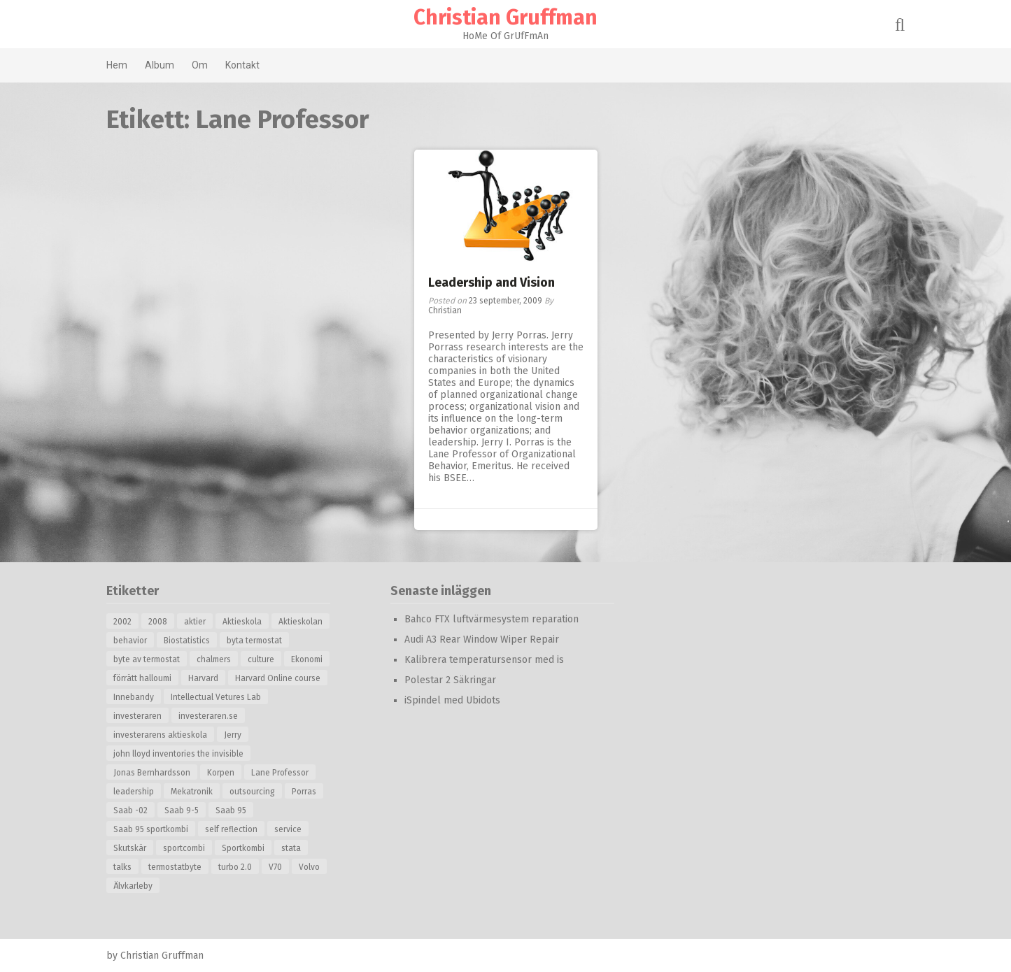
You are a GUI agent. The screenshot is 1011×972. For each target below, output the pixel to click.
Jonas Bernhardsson (151, 773)
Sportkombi (243, 848)
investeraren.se (208, 716)
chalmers (214, 659)
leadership (133, 791)
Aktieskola (242, 622)
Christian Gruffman (505, 17)
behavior (130, 640)
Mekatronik (192, 791)
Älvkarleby (133, 886)
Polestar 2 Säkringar (450, 680)
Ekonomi (307, 659)
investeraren (137, 716)
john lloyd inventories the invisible (178, 754)
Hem (116, 65)
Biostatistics (187, 640)
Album (159, 65)
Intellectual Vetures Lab (216, 697)
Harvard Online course (277, 678)
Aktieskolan (300, 622)
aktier (195, 622)
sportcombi (184, 848)
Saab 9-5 (181, 810)
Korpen (220, 773)
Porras (304, 791)
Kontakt (242, 65)
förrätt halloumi (142, 678)
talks (122, 867)
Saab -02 (130, 810)
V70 (275, 867)
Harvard (203, 678)
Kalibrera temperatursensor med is (484, 660)
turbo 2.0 (235, 867)
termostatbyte (175, 867)
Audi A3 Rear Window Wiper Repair (481, 639)
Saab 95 (230, 810)
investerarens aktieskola (160, 735)
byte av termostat (146, 659)
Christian (445, 310)
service (288, 829)
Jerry (232, 735)
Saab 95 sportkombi (150, 829)
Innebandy (133, 697)
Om (200, 65)
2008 (157, 622)
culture (261, 659)
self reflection (231, 829)
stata (291, 848)
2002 (122, 622)
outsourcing (252, 791)
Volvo (309, 867)
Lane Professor (280, 773)
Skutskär (129, 848)
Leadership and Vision (491, 282)
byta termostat (254, 640)
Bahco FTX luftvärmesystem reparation (491, 619)
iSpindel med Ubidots (452, 700)
